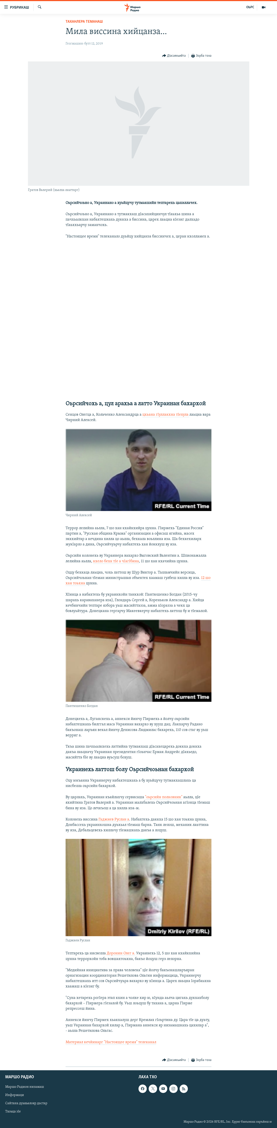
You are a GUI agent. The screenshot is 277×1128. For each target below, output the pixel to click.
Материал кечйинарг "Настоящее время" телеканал (111, 1042)
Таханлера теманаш (84, 22)
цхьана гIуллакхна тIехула (165, 415)
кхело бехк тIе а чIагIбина (116, 561)
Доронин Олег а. (121, 953)
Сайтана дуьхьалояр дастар (26, 1103)
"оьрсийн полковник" (163, 797)
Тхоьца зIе (13, 1111)
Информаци (14, 1095)
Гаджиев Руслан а (113, 819)
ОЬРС (250, 7)
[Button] (174, 56)
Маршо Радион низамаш (24, 1087)
